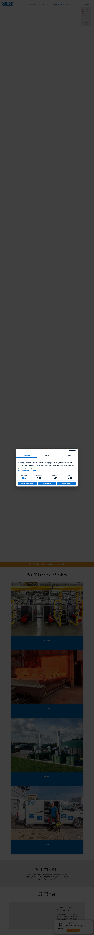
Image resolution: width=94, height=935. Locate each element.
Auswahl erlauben (47, 483)
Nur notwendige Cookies (27, 483)
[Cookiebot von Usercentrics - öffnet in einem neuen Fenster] (70, 451)
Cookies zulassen (66, 483)
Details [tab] (47, 455)
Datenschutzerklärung (23, 470)
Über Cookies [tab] (67, 455)
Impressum (33, 470)
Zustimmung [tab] (27, 455)
